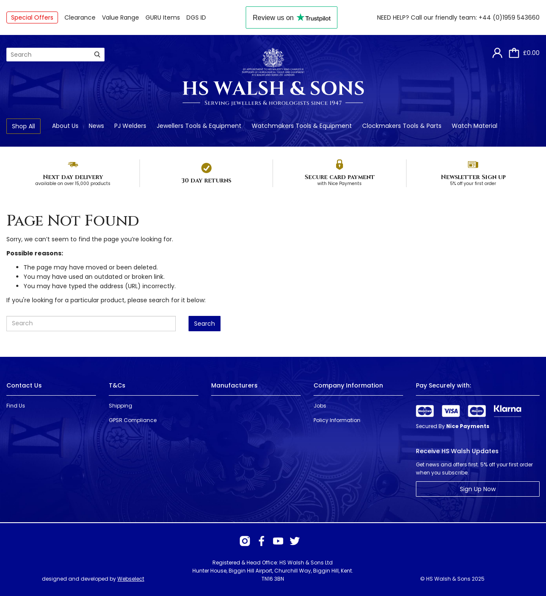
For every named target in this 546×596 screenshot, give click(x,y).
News (96, 126)
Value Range (120, 17)
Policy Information (337, 420)
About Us (65, 126)
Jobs (320, 405)
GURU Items (162, 17)
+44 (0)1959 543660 (509, 17)
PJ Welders (130, 126)
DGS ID (196, 17)
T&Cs (117, 385)
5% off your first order (473, 183)
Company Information (348, 385)
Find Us (15, 405)
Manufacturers (234, 385)
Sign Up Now (478, 489)
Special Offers (32, 17)
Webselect (130, 578)
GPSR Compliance (133, 420)
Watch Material (474, 126)
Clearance (80, 17)
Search (204, 323)
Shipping (120, 405)
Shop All (23, 126)
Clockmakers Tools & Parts (401, 126)
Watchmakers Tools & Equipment (302, 126)
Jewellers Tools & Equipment (199, 126)
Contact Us (24, 385)
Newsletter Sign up (473, 177)
